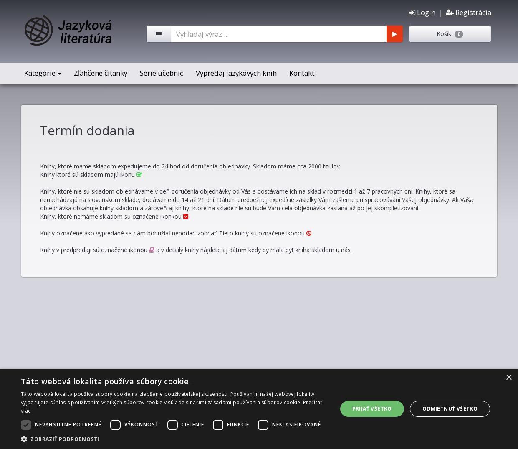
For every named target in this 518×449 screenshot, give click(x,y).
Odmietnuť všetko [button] (450, 408)
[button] (174, 439)
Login (422, 12)
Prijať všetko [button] (372, 408)
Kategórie (42, 73)
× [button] (508, 378)
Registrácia (468, 12)
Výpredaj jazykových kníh (236, 73)
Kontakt (301, 73)
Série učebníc (161, 73)
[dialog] (259, 409)
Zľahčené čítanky (100, 73)
